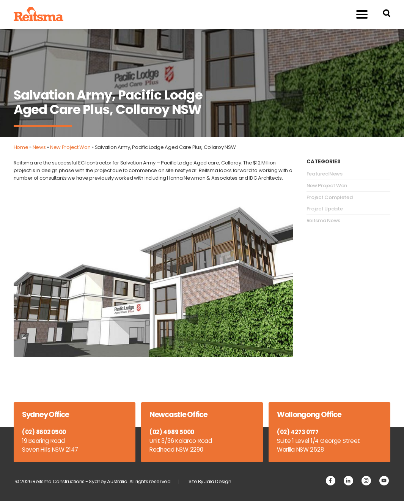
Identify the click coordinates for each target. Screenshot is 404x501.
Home (21, 147)
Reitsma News (323, 221)
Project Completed (330, 197)
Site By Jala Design (210, 481)
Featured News (325, 174)
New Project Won (70, 147)
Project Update (325, 209)
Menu (358, 14)
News (39, 147)
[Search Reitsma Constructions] (386, 14)
